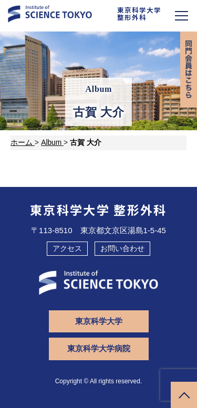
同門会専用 (188, 70)
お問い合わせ (122, 248)
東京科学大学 (98, 321)
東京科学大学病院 (98, 348)
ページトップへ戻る (184, 395)
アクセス (67, 248)
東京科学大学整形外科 (139, 13)
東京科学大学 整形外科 (98, 209)
